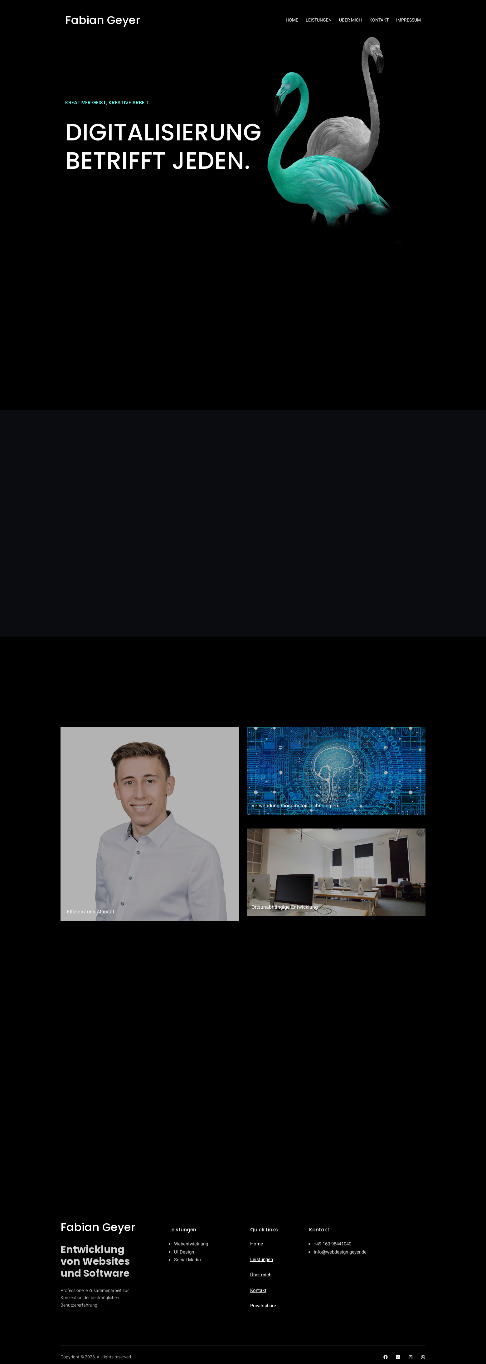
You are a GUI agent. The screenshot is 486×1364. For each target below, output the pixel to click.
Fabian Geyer (102, 20)
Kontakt (258, 1290)
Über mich (260, 1274)
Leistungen (261, 1259)
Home (256, 1243)
